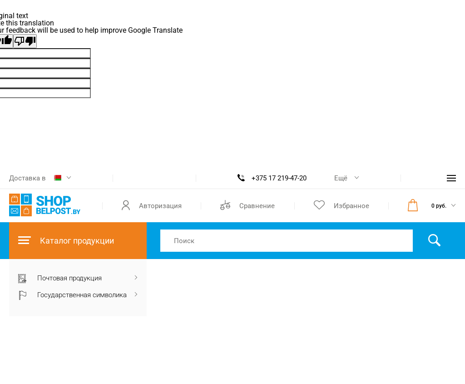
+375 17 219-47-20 (279, 178)
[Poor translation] (25, 41)
